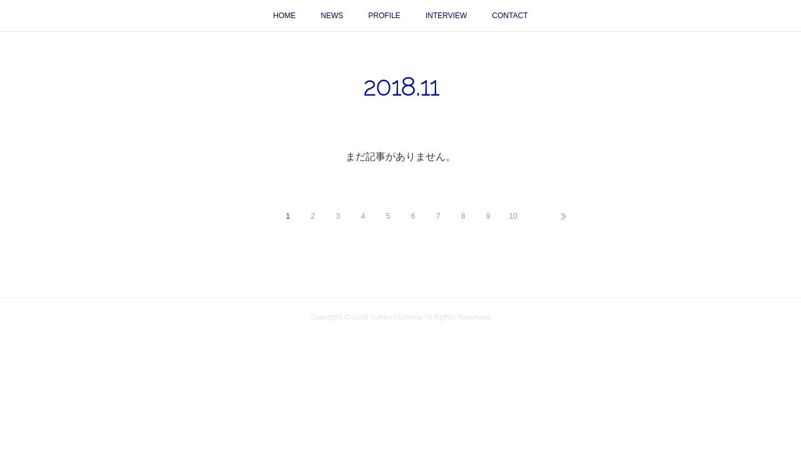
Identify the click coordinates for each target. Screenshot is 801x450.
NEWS (332, 15)
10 (513, 216)
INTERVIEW (446, 15)
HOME (284, 15)
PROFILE (384, 15)
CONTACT (510, 15)
